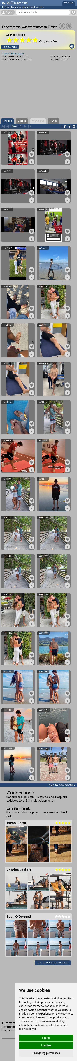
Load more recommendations (53, 962)
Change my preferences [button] (46, 1053)
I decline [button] (46, 1045)
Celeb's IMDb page (13, 53)
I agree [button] (46, 1037)
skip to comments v (62, 784)
